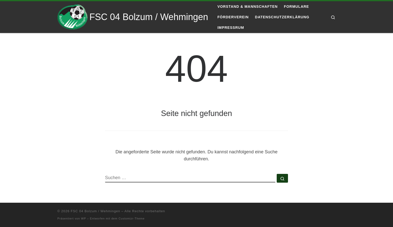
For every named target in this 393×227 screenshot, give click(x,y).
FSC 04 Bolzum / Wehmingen (95, 211)
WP (83, 218)
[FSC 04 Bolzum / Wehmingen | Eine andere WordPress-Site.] (72, 16)
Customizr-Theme (132, 218)
